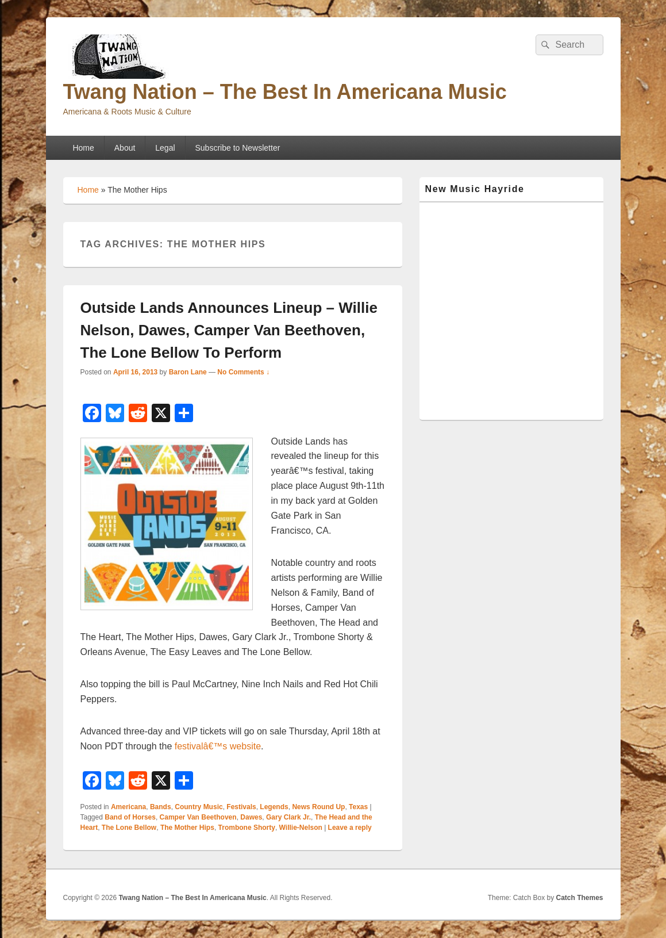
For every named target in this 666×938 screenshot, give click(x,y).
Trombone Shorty (246, 828)
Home (83, 147)
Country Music (198, 807)
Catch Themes (579, 898)
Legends (274, 807)
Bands (160, 807)
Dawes (251, 817)
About (125, 147)
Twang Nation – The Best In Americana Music (285, 92)
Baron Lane (188, 372)
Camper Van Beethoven (198, 817)
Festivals (241, 807)
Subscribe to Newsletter (237, 147)
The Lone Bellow (129, 828)
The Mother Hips (187, 828)
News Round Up (318, 807)
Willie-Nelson (300, 828)
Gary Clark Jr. (288, 817)
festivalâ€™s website (218, 746)
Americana (128, 807)
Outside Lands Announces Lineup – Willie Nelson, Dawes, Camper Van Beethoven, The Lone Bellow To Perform (229, 330)
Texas (358, 807)
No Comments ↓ (243, 372)
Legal (165, 147)
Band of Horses (130, 817)
